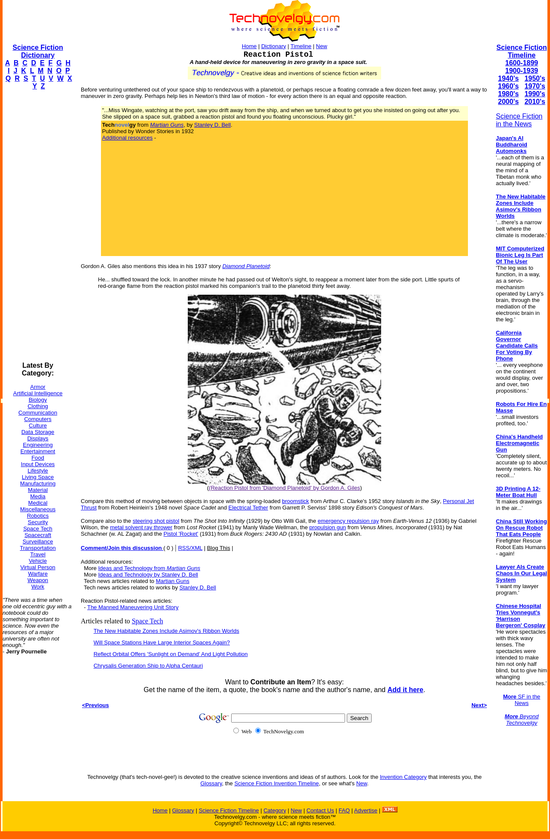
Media (37, 496)
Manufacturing (37, 483)
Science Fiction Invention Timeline (276, 783)
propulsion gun (327, 527)
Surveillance (38, 541)
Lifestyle (38, 470)
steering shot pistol (156, 521)
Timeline (301, 46)
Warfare (38, 574)
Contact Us (320, 810)
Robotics (38, 516)
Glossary (211, 783)
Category (274, 810)
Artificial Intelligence (38, 393)
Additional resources (127, 137)
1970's (535, 86)
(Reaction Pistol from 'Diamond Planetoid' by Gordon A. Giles (284, 488)
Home (249, 46)
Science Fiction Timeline (521, 51)
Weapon (38, 580)
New (321, 46)
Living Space (38, 477)
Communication (37, 412)
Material (38, 490)
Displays (37, 438)
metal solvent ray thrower (141, 527)
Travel (38, 554)
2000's (508, 101)
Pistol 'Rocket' (180, 534)
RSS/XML (190, 548)
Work (37, 586)
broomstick (295, 501)
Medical (38, 503)
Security (38, 522)
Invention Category (403, 777)
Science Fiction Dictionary (37, 51)
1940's (508, 78)
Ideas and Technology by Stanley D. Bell (148, 574)
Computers (38, 419)
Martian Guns (172, 581)
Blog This (218, 548)
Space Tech (37, 528)
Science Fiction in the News (519, 120)
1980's (508, 94)
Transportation (37, 548)
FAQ (344, 810)
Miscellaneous (37, 509)
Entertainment (38, 451)
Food (37, 458)
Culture (38, 425)
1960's (508, 86)
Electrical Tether (248, 507)
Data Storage (38, 432)
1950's (535, 78)
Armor (37, 387)
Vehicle (38, 561)
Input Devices (38, 464)
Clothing (38, 406)
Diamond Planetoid (246, 266)
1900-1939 (521, 70)
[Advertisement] (37, 226)
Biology (38, 400)
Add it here (406, 689)
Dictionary (273, 46)
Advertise (365, 810)
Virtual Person (37, 567)
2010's (535, 101)
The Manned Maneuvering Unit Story (132, 607)
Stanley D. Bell (212, 125)
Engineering (37, 445)
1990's (535, 94)
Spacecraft (37, 535)
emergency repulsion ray (348, 521)
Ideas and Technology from (149, 568)
